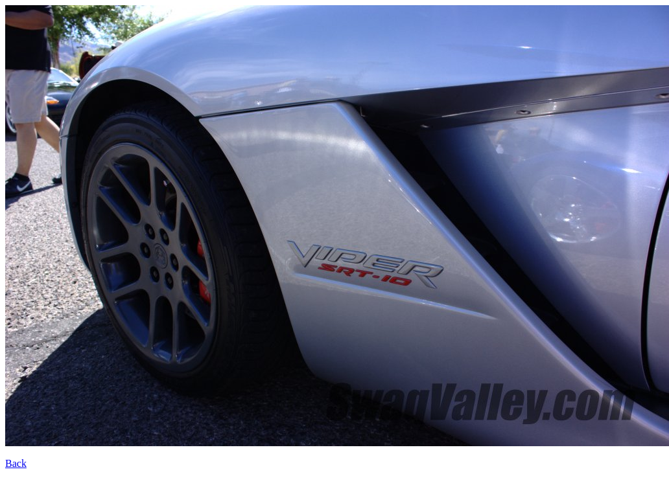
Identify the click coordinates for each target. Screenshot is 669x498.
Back (16, 463)
